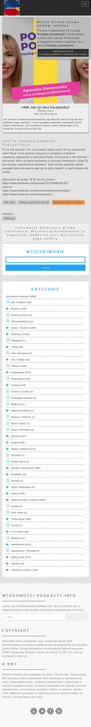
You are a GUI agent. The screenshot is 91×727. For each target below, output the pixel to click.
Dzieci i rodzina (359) (23, 328)
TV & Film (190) (20, 532)
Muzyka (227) (18, 436)
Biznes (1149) (19, 308)
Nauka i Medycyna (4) (23, 449)
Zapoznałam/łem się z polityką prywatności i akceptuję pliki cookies (63, 52)
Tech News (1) (19, 512)
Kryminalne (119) (20, 379)
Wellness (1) (18, 538)
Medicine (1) (18, 404)
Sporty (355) (18, 493)
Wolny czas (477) (21, 557)
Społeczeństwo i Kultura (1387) (28, 500)
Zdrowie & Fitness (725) (24, 570)
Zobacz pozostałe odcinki (34, 202)
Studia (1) (16, 506)
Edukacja (9, 218)
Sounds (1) (17, 481)
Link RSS (9, 202)
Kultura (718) (18, 385)
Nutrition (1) (18, 455)
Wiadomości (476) (21, 544)
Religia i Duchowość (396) (25, 468)
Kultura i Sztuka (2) (22, 391)
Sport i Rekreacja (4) (23, 487)
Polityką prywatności (51, 34)
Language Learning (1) (24, 398)
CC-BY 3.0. (65, 652)
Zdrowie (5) (17, 563)
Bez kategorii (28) (21, 302)
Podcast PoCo (16, 144)
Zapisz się (77, 617)
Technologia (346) (21, 519)
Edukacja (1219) (20, 334)
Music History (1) (20, 423)
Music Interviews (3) (22, 430)
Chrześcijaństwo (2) (22, 321)
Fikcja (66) (17, 347)
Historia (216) (19, 366)
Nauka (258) (18, 442)
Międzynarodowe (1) (22, 410)
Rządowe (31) (19, 474)
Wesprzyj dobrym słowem (68, 202)
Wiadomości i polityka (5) (25, 551)
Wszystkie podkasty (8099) (21, 296)
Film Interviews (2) (21, 353)
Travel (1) (16, 525)
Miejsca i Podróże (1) (23, 417)
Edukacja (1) (18, 340)
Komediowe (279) (21, 372)
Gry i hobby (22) (20, 359)
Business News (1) (21, 315)
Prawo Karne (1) (20, 461)
